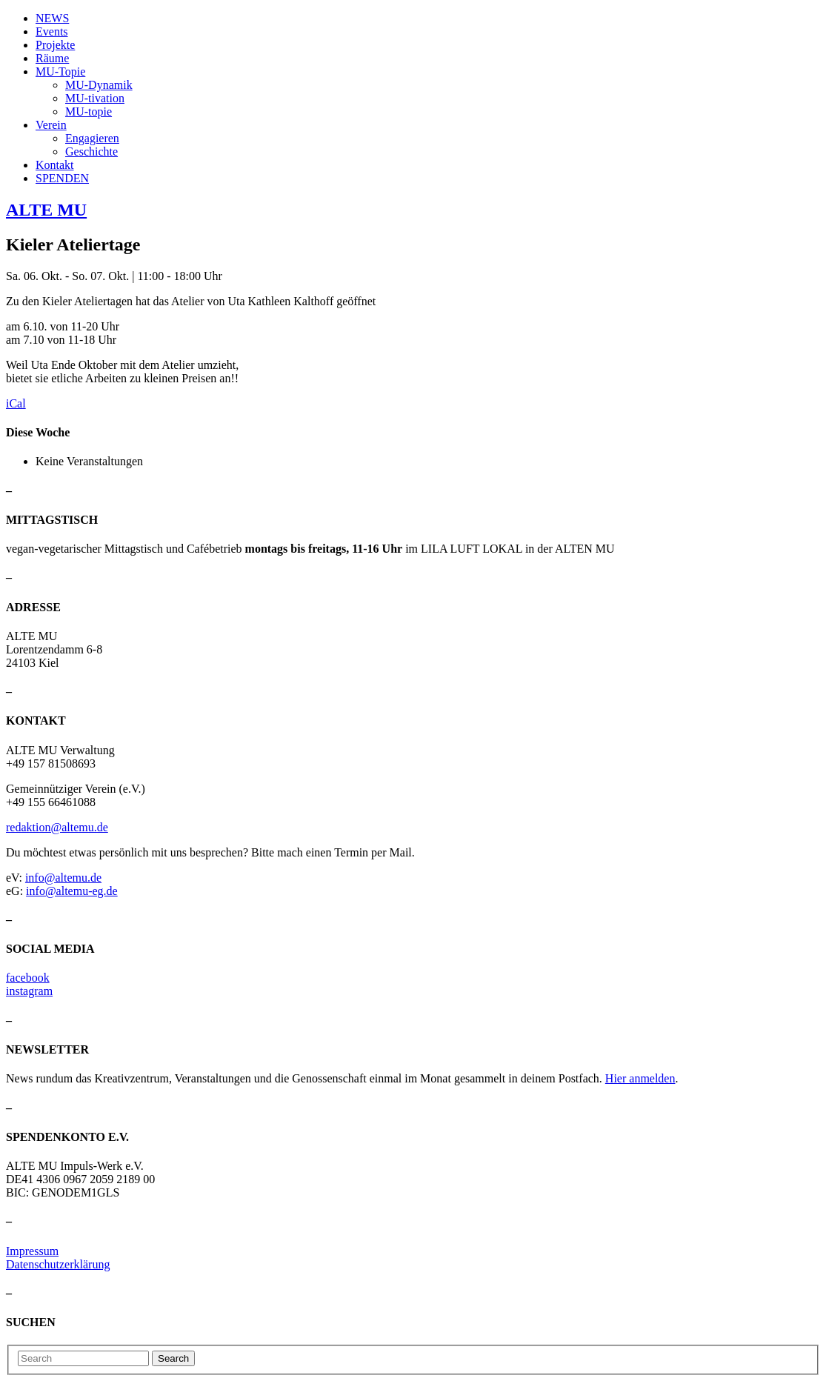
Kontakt (55, 165)
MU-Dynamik (99, 85)
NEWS (52, 18)
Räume (52, 58)
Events (52, 31)
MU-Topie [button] (60, 71)
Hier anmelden (640, 1078)
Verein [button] (51, 125)
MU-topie (88, 111)
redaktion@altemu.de (57, 827)
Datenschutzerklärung (58, 1264)
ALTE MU (46, 209)
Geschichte (91, 151)
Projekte (55, 45)
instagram (29, 991)
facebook (28, 977)
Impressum (32, 1251)
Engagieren (92, 138)
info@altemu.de (63, 877)
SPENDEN (62, 178)
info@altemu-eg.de (72, 891)
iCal (16, 403)
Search (173, 1358)
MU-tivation (94, 98)
